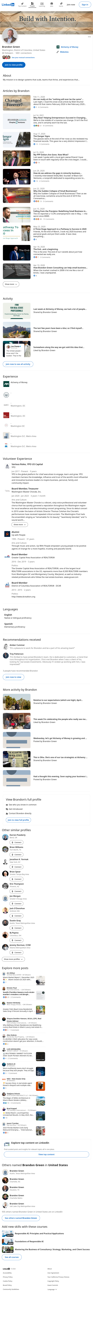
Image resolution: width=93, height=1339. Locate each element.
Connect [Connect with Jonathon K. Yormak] (16, 867)
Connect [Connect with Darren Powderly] (16, 842)
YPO (13, 467)
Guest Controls (52, 1285)
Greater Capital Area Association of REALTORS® (33, 557)
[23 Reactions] (6, 997)
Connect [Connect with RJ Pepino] (16, 940)
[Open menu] (89, 36)
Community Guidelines (11, 1289)
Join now (71, 4)
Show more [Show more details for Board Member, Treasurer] (20, 524)
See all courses (12, 1257)
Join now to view (13, 677)
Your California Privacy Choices (58, 1277)
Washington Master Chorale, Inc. (26, 491)
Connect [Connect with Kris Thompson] (16, 891)
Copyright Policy (53, 1281)
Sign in (85, 4)
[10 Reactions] (6, 1103)
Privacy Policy (7, 1277)
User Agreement (53, 1273)
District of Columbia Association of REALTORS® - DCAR (36, 585)
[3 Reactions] (4, 1073)
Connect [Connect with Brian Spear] (16, 879)
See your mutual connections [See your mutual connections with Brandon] (23, 57)
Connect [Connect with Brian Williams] (16, 854)
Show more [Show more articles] (11, 284)
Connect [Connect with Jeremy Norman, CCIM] (16, 952)
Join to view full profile (18, 820)
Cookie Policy (7, 1281)
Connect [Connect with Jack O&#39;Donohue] (16, 916)
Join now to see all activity (18, 364)
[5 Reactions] (5, 1030)
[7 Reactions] (4, 982)
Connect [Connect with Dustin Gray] (16, 928)
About (49, 1269)
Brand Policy (7, 1285)
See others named (21, 1218)
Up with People (18, 535)
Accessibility (7, 1273)
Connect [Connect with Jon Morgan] (16, 903)
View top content (46, 1154)
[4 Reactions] (5, 1044)
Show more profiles (13, 959)
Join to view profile (14, 65)
